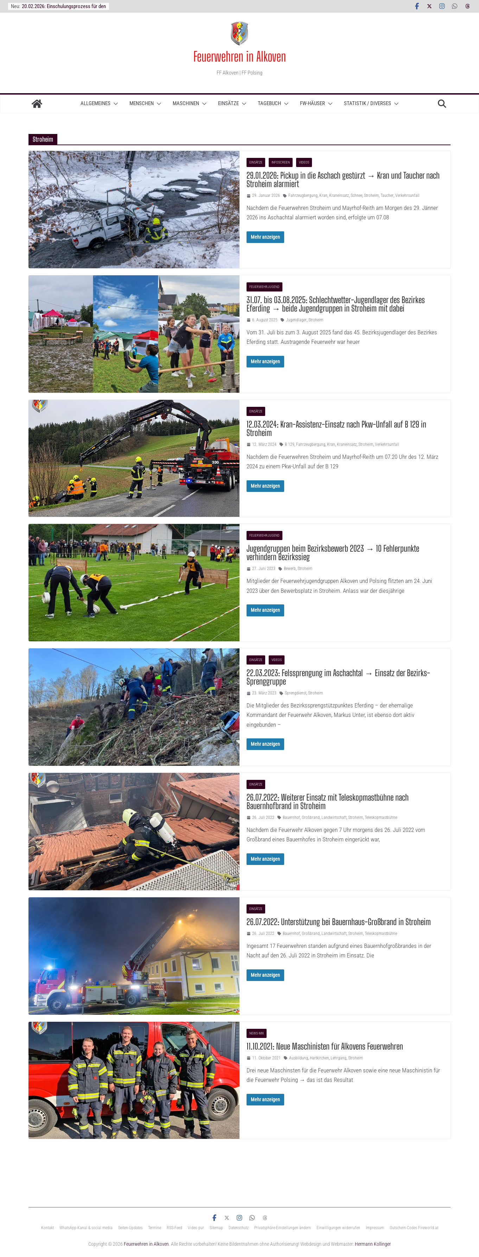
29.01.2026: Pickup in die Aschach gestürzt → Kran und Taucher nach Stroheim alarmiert (343, 179)
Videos (304, 162)
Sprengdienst (295, 693)
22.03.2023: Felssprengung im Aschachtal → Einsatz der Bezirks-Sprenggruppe (338, 677)
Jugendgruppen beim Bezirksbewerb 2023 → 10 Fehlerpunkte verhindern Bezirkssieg (333, 552)
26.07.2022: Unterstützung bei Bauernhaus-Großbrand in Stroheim (339, 922)
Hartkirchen (319, 1058)
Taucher (387, 195)
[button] (114, 103)
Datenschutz (239, 1227)
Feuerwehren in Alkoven (239, 56)
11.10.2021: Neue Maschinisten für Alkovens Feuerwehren (325, 1046)
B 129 (289, 444)
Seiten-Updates (130, 1227)
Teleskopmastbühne (381, 817)
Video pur (196, 1227)
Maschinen (186, 103)
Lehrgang (338, 1058)
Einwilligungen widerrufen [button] (338, 1227)
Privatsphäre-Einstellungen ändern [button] (282, 1227)
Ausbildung (298, 1058)
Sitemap (216, 1227)
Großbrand (311, 817)
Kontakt (47, 1227)
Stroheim (371, 195)
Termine (154, 1227)
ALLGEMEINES (95, 103)
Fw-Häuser (312, 103)
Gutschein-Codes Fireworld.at (414, 1227)
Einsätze (228, 103)
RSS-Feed (174, 1227)
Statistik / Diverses (367, 103)
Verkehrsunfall (407, 195)
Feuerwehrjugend (264, 287)
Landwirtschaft (333, 817)
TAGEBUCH (269, 103)
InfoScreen (281, 162)
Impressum (375, 1227)
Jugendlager (296, 320)
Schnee (356, 195)
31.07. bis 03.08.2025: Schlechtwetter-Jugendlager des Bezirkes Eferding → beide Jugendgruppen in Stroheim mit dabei (336, 304)
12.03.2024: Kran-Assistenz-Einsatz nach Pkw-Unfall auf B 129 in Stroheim (336, 428)
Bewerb (290, 568)
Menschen (141, 103)
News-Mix (256, 1033)
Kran (323, 195)
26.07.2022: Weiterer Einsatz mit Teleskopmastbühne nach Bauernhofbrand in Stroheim (328, 801)
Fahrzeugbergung (303, 195)
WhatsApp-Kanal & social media (86, 1227)
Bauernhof (291, 817)
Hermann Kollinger (373, 1244)
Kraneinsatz (339, 195)
